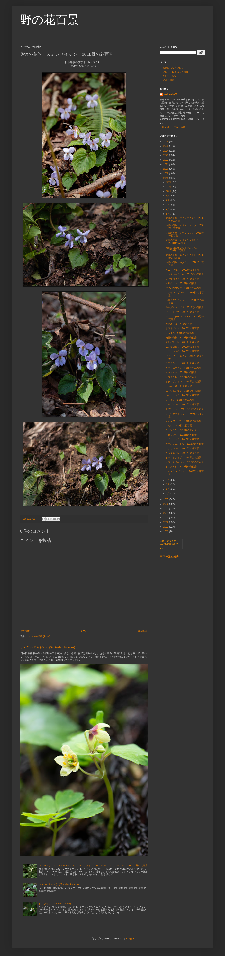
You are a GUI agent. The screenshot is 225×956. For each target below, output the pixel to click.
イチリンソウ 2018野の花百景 (182, 439)
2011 (166, 527)
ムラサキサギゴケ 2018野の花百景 (185, 462)
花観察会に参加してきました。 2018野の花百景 (183, 249)
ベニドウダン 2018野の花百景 (182, 269)
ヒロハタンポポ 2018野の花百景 (183, 457)
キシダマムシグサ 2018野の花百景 (185, 307)
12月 (169, 182)
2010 (166, 531)
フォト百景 (168, 79)
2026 (166, 141)
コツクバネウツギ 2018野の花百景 (185, 274)
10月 (169, 191)
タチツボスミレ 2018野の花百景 (183, 381)
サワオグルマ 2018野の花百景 (182, 328)
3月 (168, 484)
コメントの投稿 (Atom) (38, 636)
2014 (166, 513)
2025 (166, 146)
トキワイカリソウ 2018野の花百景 (185, 409)
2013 (166, 517)
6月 (168, 209)
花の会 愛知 (170, 75)
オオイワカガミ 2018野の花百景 (183, 421)
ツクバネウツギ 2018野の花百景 (183, 288)
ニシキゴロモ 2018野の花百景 (182, 346)
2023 (166, 155)
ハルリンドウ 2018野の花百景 (182, 395)
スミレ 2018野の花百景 (179, 425)
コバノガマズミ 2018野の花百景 (183, 368)
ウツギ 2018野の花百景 (179, 386)
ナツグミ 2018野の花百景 (180, 400)
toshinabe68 (170, 94)
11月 (169, 186)
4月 (168, 480)
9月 (168, 195)
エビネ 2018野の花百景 (179, 324)
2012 (166, 522)
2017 (166, 499)
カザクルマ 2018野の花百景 (181, 283)
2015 (166, 508)
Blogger (130, 938)
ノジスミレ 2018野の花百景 (181, 377)
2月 (168, 489)
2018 (166, 178)
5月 (168, 214)
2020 (166, 169)
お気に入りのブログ (173, 67)
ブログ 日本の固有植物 (175, 71)
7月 (168, 205)
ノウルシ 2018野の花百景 (180, 333)
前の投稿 (142, 630)
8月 (168, 200)
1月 (168, 493)
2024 (166, 150)
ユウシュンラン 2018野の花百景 (183, 390)
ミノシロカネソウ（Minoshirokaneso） (59, 884)
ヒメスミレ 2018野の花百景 (181, 466)
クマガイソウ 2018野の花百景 (182, 404)
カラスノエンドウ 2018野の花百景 (185, 443)
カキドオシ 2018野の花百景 (181, 372)
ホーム (83, 630)
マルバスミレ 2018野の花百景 (182, 342)
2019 (166, 173)
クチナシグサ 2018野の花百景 (182, 363)
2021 (166, 164)
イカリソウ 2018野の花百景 (181, 434)
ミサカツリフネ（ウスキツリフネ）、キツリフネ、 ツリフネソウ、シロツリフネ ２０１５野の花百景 (93, 865)
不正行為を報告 (169, 556)
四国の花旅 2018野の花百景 (181, 337)
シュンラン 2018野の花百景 (181, 430)
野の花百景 (49, 19)
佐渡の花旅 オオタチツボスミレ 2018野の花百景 (184, 241)
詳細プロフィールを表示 (172, 127)
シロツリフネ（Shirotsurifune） (55, 903)
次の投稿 (25, 630)
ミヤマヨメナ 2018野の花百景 (182, 279)
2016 (166, 504)
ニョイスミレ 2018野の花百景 (182, 453)
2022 (166, 159)
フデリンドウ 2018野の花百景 (182, 312)
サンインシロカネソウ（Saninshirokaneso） (48, 647)
